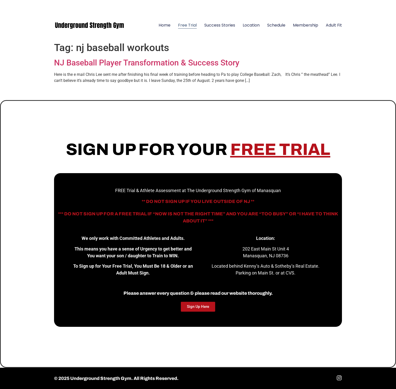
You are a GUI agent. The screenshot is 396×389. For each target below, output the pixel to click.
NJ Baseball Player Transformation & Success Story (146, 62)
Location (251, 25)
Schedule (276, 25)
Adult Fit (334, 25)
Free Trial (187, 25)
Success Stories (219, 25)
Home (164, 25)
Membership (305, 25)
